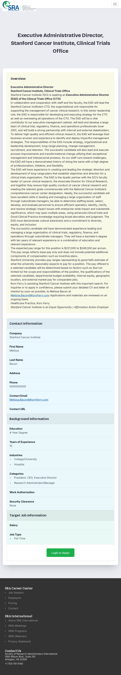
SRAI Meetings (15, 625)
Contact (11, 608)
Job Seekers (14, 592)
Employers (13, 597)
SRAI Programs (16, 631)
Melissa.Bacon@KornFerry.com (30, 295)
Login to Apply (60, 552)
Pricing (11, 603)
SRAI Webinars (16, 636)
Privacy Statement (18, 641)
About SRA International (21, 620)
